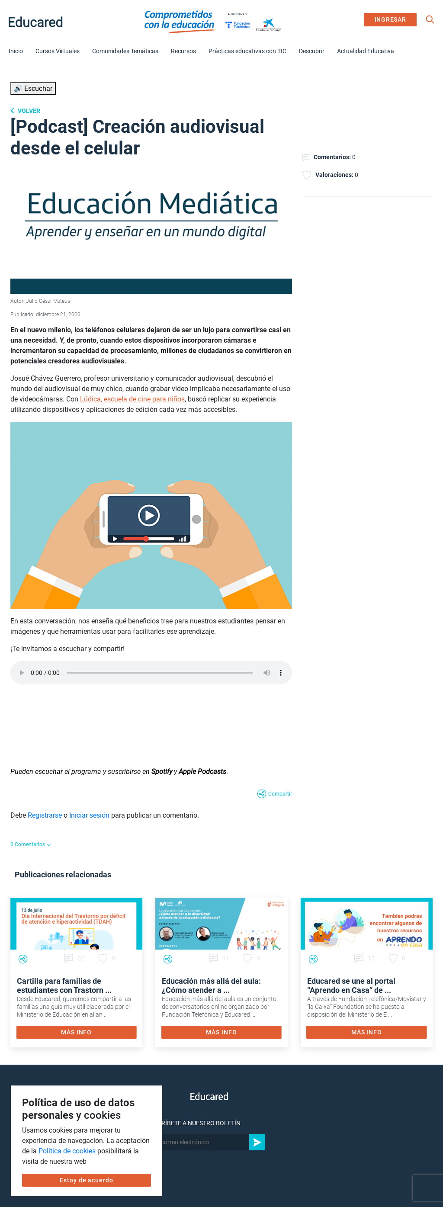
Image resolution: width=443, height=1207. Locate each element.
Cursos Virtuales (57, 51)
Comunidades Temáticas (125, 51)
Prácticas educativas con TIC (247, 51)
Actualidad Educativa (365, 51)
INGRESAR (390, 19)
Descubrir (311, 51)
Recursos (183, 51)
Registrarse (45, 815)
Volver (28, 110)
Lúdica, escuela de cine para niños (132, 399)
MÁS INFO (76, 1032)
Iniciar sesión (89, 815)
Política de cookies (67, 1151)
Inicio (16, 51)
